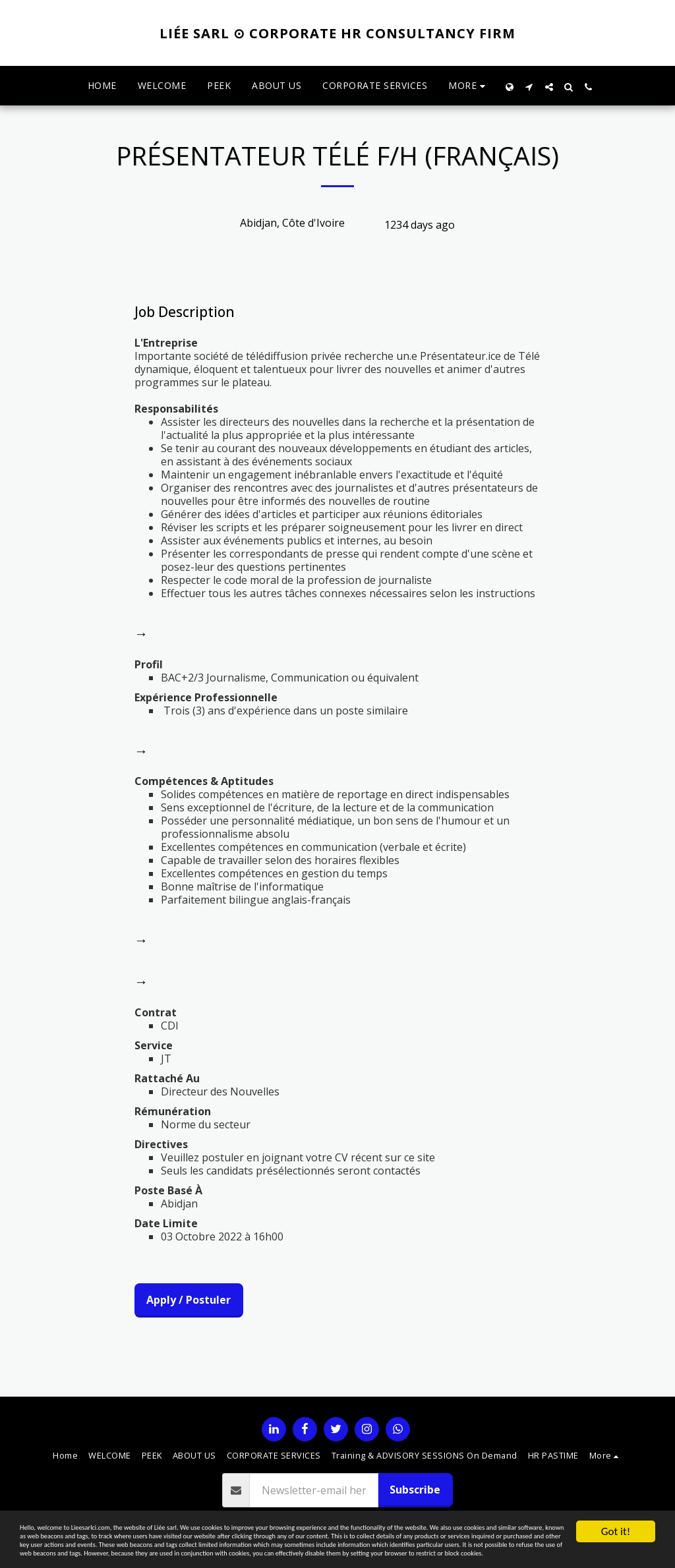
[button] (529, 86)
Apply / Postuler (188, 1299)
